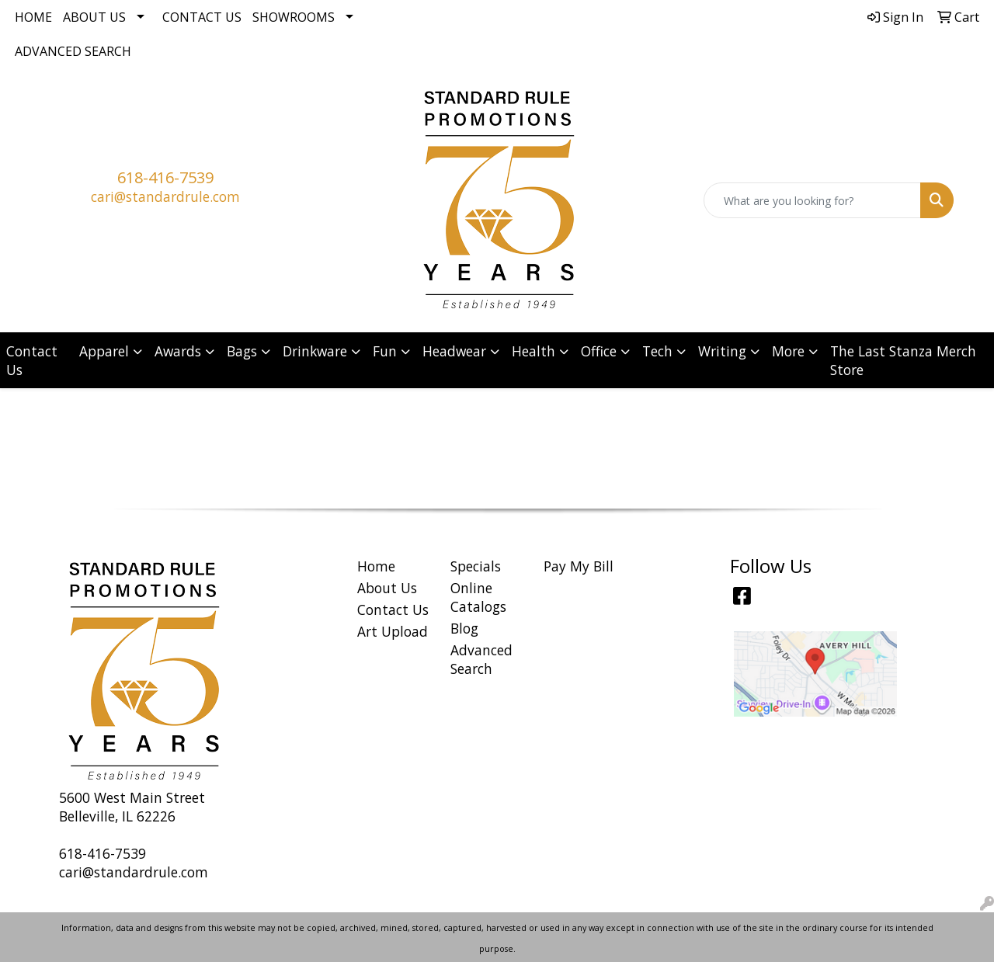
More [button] (788, 351)
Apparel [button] (104, 351)
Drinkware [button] (315, 351)
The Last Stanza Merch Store (903, 360)
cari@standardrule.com (165, 196)
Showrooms (293, 17)
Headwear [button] (454, 351)
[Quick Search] (812, 200)
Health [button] (533, 351)
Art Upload (392, 631)
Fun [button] (385, 351)
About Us (94, 17)
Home (33, 17)
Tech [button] (657, 351)
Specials (475, 566)
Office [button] (599, 351)
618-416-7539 (165, 177)
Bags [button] (242, 351)
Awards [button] (178, 351)
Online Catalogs (478, 597)
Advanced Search (73, 51)
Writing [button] (722, 351)
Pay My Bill (578, 566)
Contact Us (202, 17)
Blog (464, 628)
